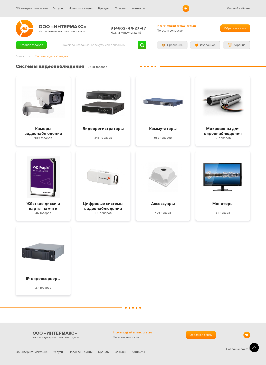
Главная (20, 56)
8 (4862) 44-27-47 (128, 28)
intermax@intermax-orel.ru (176, 26)
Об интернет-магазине (32, 8)
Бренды (103, 8)
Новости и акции (80, 8)
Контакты (138, 8)
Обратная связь (235, 28)
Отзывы (120, 8)
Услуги (58, 8)
